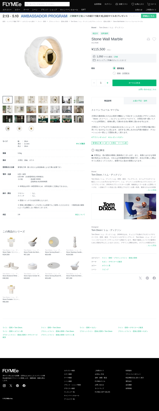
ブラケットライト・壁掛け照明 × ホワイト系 (57, 335)
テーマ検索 (68, 377)
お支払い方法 (99, 374)
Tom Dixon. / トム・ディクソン (111, 27)
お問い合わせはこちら (147, 89)
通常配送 (120, 68)
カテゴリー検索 (69, 370)
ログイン (108, 4)
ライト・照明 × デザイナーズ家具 (130, 328)
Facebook (24, 385)
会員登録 (97, 4)
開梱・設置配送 (123, 73)
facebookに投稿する (154, 278)
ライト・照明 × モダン (88, 328)
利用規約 (129, 370)
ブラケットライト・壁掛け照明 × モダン (133, 331)
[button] (5, 57)
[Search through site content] (47, 4)
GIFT (83, 10)
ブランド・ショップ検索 (72, 385)
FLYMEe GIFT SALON (102, 392)
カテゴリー (7, 10)
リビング (105, 269)
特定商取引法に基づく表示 (135, 377)
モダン (104, 262)
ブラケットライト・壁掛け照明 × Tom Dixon (96, 331)
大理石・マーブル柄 (119, 143)
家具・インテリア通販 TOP (11, 21)
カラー (17, 10)
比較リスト (123, 4)
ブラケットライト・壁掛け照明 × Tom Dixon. (57, 331)
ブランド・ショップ (49, 10)
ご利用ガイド (151, 10)
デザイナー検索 (69, 388)
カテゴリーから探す (28, 21)
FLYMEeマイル (100, 381)
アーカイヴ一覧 (69, 399)
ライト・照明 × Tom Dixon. (13, 328)
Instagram (4, 385)
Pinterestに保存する (147, 278)
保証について (80, 215)
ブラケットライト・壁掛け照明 (58, 21)
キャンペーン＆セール (69, 10)
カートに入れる (134, 83)
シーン (34, 10)
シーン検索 (68, 381)
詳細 (116, 57)
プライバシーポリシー (133, 374)
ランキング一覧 (69, 392)
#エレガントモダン (115, 137)
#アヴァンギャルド (99, 137)
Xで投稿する (140, 278)
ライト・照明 (42, 21)
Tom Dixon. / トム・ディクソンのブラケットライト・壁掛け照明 (90, 21)
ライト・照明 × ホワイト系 (13, 331)
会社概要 (129, 385)
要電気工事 (97, 143)
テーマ (26, 10)
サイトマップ (99, 388)
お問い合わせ (99, 385)
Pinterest (17, 385)
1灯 (106, 143)
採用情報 (129, 388)
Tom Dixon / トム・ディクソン (106, 230)
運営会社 (129, 381)
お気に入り (139, 4)
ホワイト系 (106, 266)
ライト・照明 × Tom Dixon (51, 328)
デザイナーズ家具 (115, 262)
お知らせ (138, 10)
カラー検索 (68, 374)
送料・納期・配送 (101, 377)
